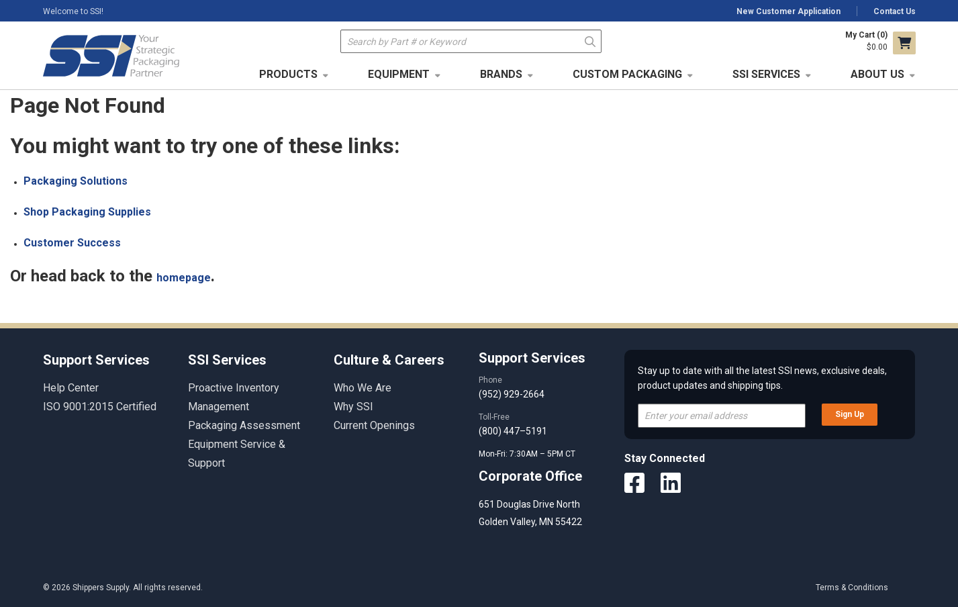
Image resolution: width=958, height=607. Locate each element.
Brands (501, 74)
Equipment (399, 74)
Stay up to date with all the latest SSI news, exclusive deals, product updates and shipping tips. (762, 378)
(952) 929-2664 (511, 394)
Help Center (71, 387)
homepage (183, 277)
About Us (877, 74)
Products (288, 74)
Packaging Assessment (244, 425)
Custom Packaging (627, 74)
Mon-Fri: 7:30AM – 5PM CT (528, 454)
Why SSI (353, 406)
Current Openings (374, 425)
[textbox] (471, 41)
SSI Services (766, 74)
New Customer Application (788, 11)
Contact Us (894, 11)
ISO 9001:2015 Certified (99, 406)
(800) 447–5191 (513, 431)
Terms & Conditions (852, 587)
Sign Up (849, 414)
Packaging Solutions (75, 181)
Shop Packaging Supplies (87, 211)
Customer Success (72, 242)
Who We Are (362, 387)
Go (590, 41)
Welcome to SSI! (73, 11)
